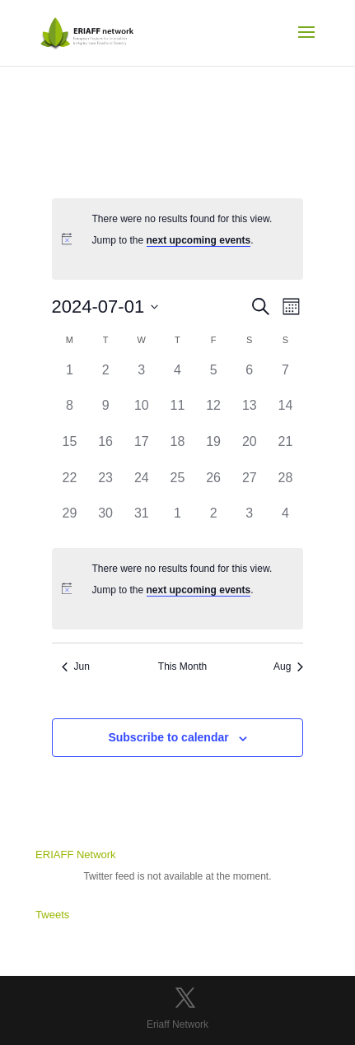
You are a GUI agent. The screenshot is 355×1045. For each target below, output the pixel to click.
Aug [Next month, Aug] (288, 666)
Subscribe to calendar (168, 737)
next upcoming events (199, 240)
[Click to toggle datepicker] (105, 306)
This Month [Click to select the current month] (182, 666)
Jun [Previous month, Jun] (76, 666)
